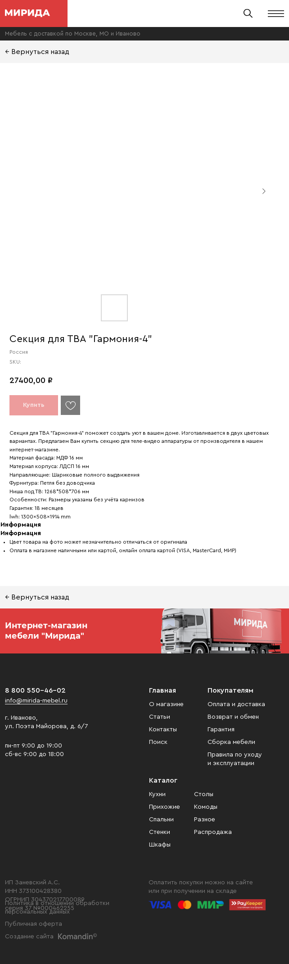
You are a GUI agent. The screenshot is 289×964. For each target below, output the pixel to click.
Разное (204, 819)
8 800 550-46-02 (35, 690)
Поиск (158, 742)
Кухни (157, 794)
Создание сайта (29, 936)
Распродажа (213, 832)
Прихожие (164, 807)
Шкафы (160, 845)
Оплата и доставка (236, 704)
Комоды (205, 807)
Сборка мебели (231, 742)
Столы (203, 794)
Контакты (163, 729)
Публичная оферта (33, 924)
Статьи (159, 717)
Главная (162, 690)
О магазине (166, 704)
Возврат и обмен (233, 717)
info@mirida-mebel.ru (36, 701)
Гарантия (221, 729)
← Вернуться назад (37, 51)
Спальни (161, 819)
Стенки (159, 832)
